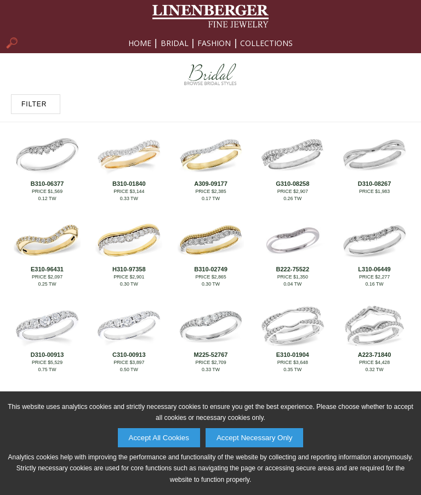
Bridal (175, 43)
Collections (266, 43)
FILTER (34, 104)
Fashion (214, 43)
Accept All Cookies (159, 438)
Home (139, 43)
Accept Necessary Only (255, 438)
